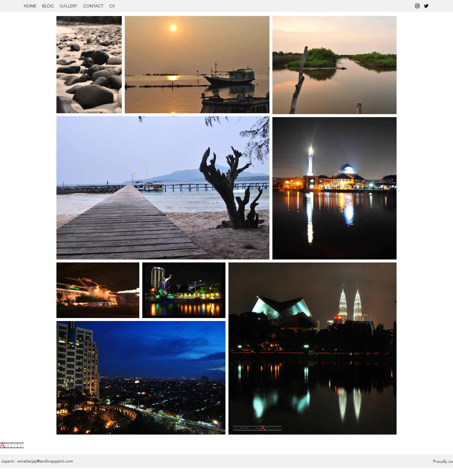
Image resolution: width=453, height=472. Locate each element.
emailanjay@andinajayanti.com (45, 461)
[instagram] (417, 6)
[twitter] (426, 6)
